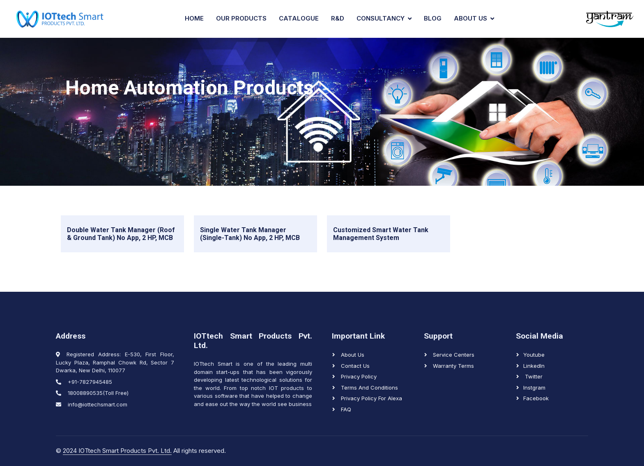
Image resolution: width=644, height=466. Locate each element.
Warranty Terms (452, 365)
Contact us (354, 365)
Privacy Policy (358, 376)
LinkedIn (534, 365)
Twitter (533, 376)
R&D (337, 18)
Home (194, 18)
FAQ (345, 409)
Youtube (534, 354)
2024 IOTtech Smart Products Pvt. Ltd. (117, 450)
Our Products (241, 18)
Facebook (536, 398)
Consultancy (380, 18)
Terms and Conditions (368, 387)
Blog (433, 18)
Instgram (534, 387)
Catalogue (299, 18)
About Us (470, 18)
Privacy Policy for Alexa (370, 398)
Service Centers (452, 354)
